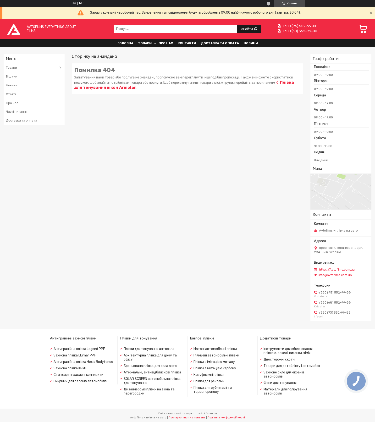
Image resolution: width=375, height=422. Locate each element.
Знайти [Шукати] (247, 29)
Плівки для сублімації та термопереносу (212, 390)
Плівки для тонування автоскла (149, 349)
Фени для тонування (280, 383)
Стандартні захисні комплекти (78, 375)
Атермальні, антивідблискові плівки (152, 372)
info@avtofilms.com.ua (335, 275)
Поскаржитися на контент (187, 417)
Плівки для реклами (208, 381)
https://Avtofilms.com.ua (337, 269)
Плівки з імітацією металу (214, 362)
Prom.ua (211, 413)
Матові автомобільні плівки (215, 349)
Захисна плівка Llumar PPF (75, 355)
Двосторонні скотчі (279, 359)
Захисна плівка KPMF (70, 368)
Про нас (166, 43)
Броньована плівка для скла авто (150, 366)
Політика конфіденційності (226, 417)
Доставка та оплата (220, 43)
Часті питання (17, 111)
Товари (145, 43)
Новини (251, 43)
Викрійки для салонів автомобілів (80, 381)
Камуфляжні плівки (208, 375)
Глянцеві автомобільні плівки (216, 355)
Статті (11, 94)
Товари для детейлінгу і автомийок (292, 366)
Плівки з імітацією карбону (214, 368)
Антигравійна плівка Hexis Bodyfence (83, 362)
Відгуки (11, 76)
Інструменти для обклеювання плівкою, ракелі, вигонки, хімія (288, 351)
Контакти (187, 43)
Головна (125, 43)
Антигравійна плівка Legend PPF (79, 349)
